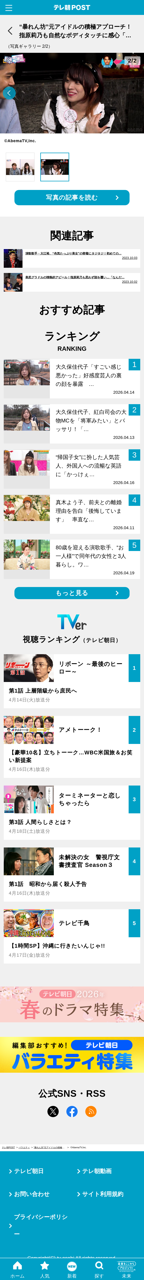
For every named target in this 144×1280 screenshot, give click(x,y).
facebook (72, 1111)
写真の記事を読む (72, 197)
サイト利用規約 (102, 1194)
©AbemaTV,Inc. (78, 1147)
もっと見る (72, 592)
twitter (53, 1111)
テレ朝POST (72, 7)
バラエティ (24, 1147)
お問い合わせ (32, 1194)
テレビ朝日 (29, 1171)
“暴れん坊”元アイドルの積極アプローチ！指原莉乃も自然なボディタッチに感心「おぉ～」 (51, 1147)
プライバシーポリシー (41, 1225)
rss (91, 1111)
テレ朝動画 (97, 1171)
